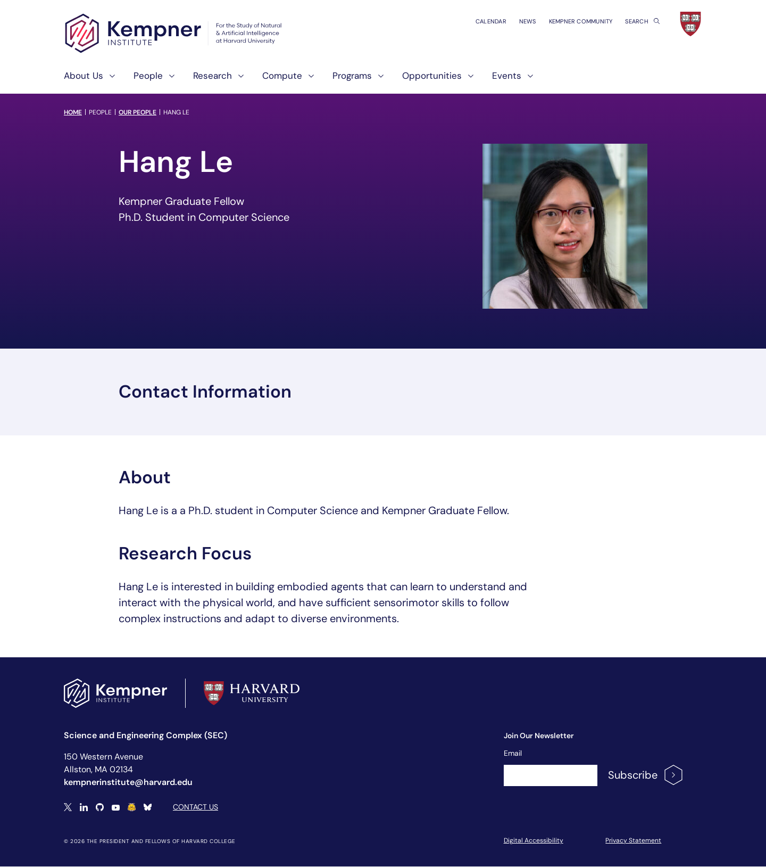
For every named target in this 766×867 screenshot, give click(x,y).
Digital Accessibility (533, 840)
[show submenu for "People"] (168, 80)
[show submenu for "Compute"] (308, 80)
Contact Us (195, 807)
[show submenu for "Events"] (527, 80)
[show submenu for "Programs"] (378, 80)
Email (513, 753)
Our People (137, 112)
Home (73, 112)
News (527, 21)
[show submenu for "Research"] (238, 80)
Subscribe (646, 775)
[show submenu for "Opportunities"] (467, 80)
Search (642, 21)
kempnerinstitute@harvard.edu (128, 782)
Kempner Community (581, 21)
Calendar (491, 21)
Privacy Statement (633, 840)
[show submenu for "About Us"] (109, 80)
